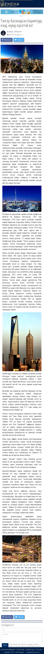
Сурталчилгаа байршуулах (8, 649)
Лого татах (39, 649)
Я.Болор (10, 31)
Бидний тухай (30, 649)
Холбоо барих (21, 649)
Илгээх (5, 645)
